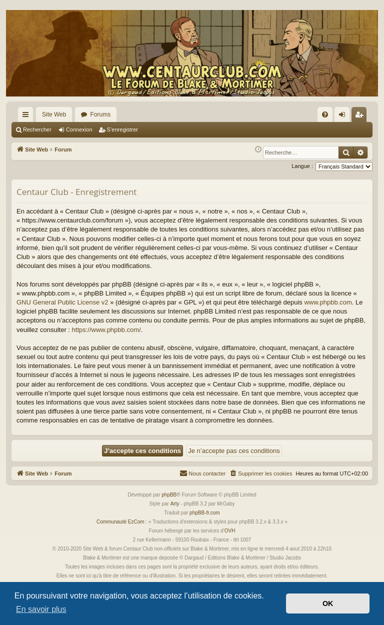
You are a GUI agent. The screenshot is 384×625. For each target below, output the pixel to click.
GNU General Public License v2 (62, 302)
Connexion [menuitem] (344, 116)
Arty (175, 503)
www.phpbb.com (328, 302)
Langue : (302, 166)
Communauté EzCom (120, 521)
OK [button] (328, 604)
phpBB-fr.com (205, 513)
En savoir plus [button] (41, 609)
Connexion (79, 129)
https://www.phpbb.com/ (106, 330)
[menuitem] (325, 114)
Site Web (54, 114)
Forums (100, 114)
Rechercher (37, 129)
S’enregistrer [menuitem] (361, 116)
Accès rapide (27, 116)
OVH (230, 531)
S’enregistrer (122, 129)
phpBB (169, 495)
